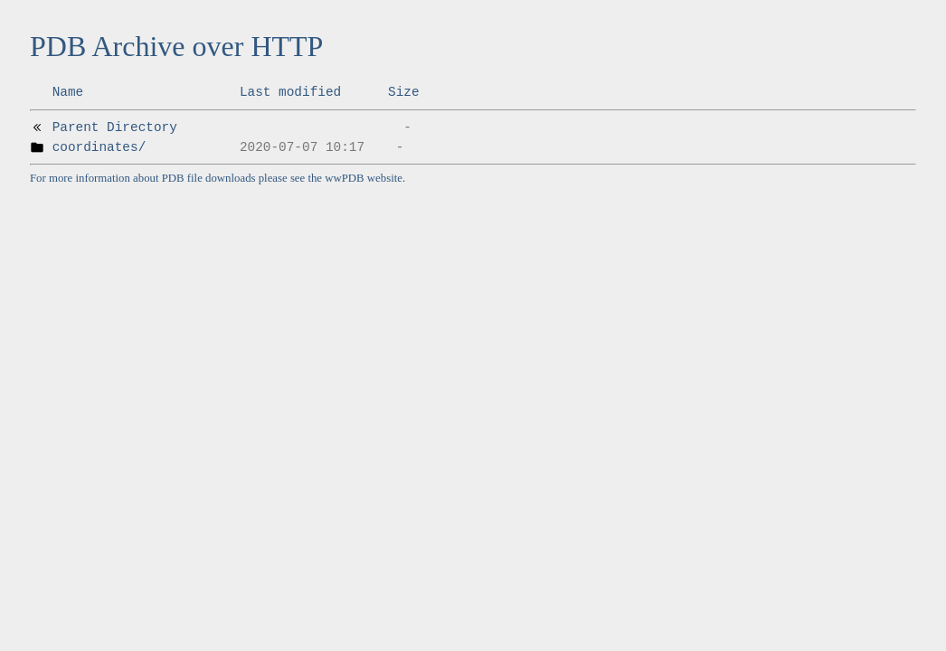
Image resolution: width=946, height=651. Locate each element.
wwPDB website (363, 178)
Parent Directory (114, 127)
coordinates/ (99, 147)
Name (68, 92)
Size (404, 92)
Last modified (290, 92)
